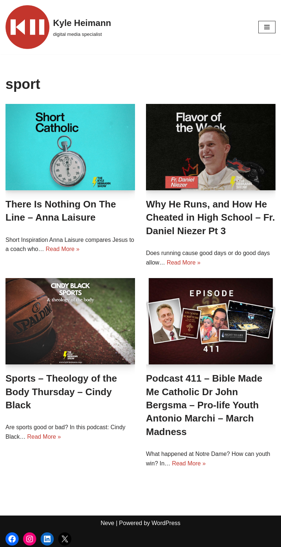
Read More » (63, 249)
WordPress (165, 523)
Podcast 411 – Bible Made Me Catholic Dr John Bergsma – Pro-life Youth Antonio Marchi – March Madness (204, 405)
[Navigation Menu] (267, 27)
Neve (107, 523)
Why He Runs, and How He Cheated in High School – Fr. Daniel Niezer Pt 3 (210, 217)
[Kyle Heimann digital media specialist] (58, 27)
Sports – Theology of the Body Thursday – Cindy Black (61, 392)
